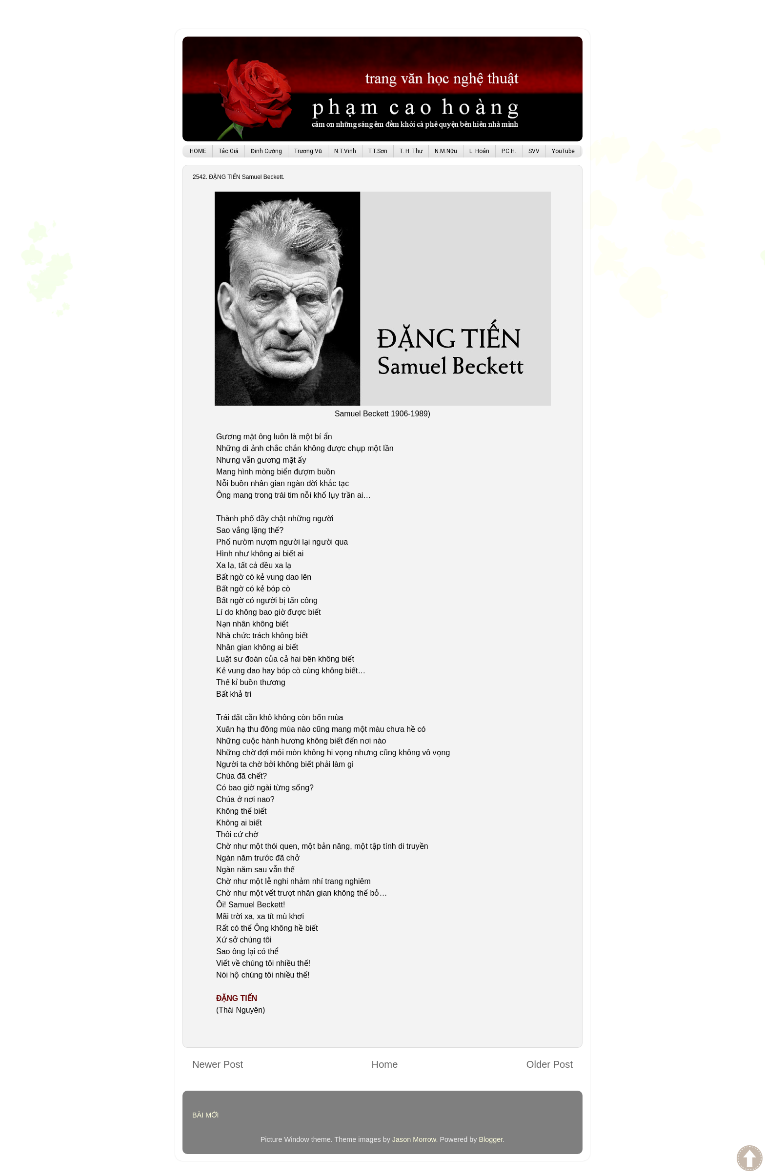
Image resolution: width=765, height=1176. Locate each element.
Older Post (549, 1064)
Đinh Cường (266, 151)
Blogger (491, 1139)
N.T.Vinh (345, 151)
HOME (198, 151)
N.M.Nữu (446, 151)
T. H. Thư (411, 151)
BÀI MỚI (205, 1115)
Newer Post (217, 1064)
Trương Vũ (308, 151)
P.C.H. (509, 151)
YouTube (563, 151)
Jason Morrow (414, 1139)
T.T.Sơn (377, 151)
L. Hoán (479, 151)
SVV (534, 151)
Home (385, 1064)
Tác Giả (229, 151)
